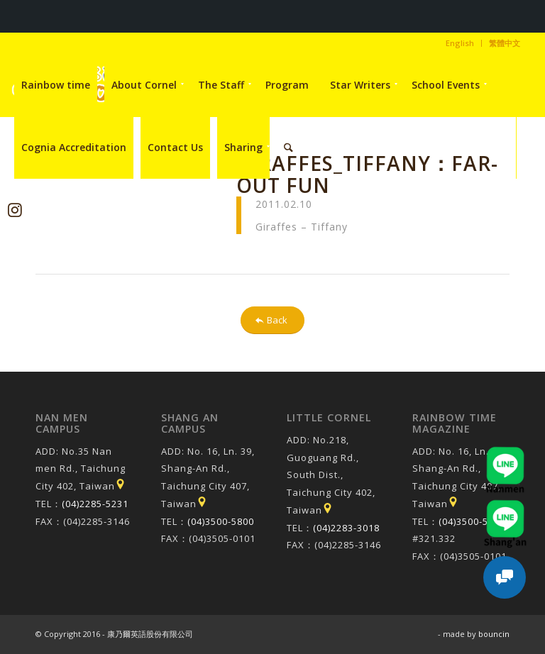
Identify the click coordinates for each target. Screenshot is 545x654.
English (460, 43)
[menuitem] (460, 43)
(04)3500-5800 (220, 521)
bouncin (494, 633)
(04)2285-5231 (95, 503)
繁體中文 (504, 43)
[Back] (272, 320)
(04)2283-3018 (346, 527)
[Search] (288, 147)
